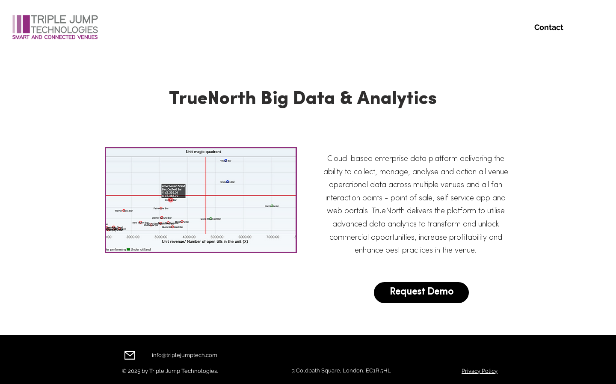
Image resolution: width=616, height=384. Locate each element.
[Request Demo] (421, 292)
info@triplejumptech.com (184, 355)
